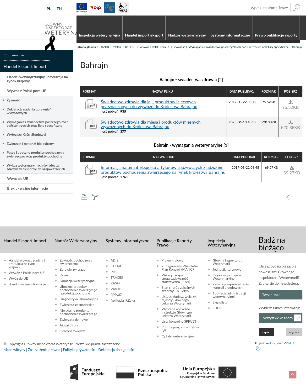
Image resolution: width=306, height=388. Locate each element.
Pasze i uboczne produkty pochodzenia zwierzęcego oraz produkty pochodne (35, 154)
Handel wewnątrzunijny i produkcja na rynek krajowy (37, 79)
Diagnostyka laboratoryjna (79, 299)
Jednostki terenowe (227, 269)
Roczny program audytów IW (180, 329)
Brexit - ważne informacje (27, 188)
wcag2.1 (123, 7)
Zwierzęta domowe (74, 319)
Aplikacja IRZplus (123, 300)
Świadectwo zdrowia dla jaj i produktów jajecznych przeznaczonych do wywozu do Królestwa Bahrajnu (149, 104)
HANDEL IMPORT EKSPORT (117, 47)
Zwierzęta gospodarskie (77, 305)
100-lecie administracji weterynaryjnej (229, 295)
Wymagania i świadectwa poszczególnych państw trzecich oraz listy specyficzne (239, 47)
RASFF (116, 283)
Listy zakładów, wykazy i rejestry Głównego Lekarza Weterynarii (179, 300)
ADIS (114, 260)
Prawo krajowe (172, 260)
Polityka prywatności (79, 350)
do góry (292, 374)
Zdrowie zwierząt (72, 269)
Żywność (179, 47)
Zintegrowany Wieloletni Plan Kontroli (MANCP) (180, 268)
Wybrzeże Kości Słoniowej (26, 135)
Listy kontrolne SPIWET (179, 321)
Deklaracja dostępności (116, 350)
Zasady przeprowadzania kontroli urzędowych (231, 286)
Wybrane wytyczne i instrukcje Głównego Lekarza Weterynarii (177, 313)
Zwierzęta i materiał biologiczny (30, 144)
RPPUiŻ (116, 295)
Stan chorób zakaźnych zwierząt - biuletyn (178, 289)
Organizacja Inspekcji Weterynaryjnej (228, 277)
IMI (113, 272)
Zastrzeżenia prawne (44, 350)
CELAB (116, 266)
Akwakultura (69, 325)
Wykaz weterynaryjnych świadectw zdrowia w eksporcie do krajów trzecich (36, 167)
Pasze (64, 275)
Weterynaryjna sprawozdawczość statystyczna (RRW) (176, 279)
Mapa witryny (14, 350)
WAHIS (116, 289)
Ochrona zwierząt (73, 331)
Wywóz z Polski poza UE (155, 47)
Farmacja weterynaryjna (77, 281)
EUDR (217, 308)
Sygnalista (220, 302)
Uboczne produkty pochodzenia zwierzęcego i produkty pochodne (78, 290)
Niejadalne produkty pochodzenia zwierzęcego (78, 312)
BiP (95, 7)
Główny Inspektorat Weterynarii (227, 262)
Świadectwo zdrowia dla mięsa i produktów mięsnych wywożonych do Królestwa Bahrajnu (151, 125)
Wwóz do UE (17, 179)
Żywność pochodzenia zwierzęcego (76, 262)
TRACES (117, 277)
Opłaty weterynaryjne (178, 336)
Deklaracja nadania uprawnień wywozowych (29, 111)
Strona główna (86, 47)
